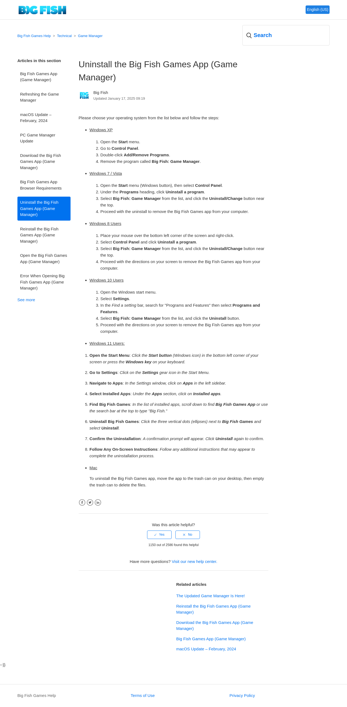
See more (26, 299)
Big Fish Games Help (34, 36)
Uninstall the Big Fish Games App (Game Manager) (39, 208)
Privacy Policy (242, 695)
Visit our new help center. (194, 561)
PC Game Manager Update (37, 138)
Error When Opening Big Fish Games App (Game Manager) (42, 281)
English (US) (317, 9)
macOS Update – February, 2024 (35, 117)
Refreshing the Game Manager (39, 97)
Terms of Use (143, 695)
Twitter (90, 502)
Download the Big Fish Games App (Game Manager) (40, 161)
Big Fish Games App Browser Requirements (41, 184)
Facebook (82, 502)
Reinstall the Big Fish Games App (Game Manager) (39, 235)
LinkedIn (98, 502)
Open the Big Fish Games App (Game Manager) (43, 258)
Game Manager (90, 36)
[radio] (159, 535)
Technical (64, 36)
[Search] (286, 35)
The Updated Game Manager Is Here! (210, 595)
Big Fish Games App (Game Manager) (38, 76)
